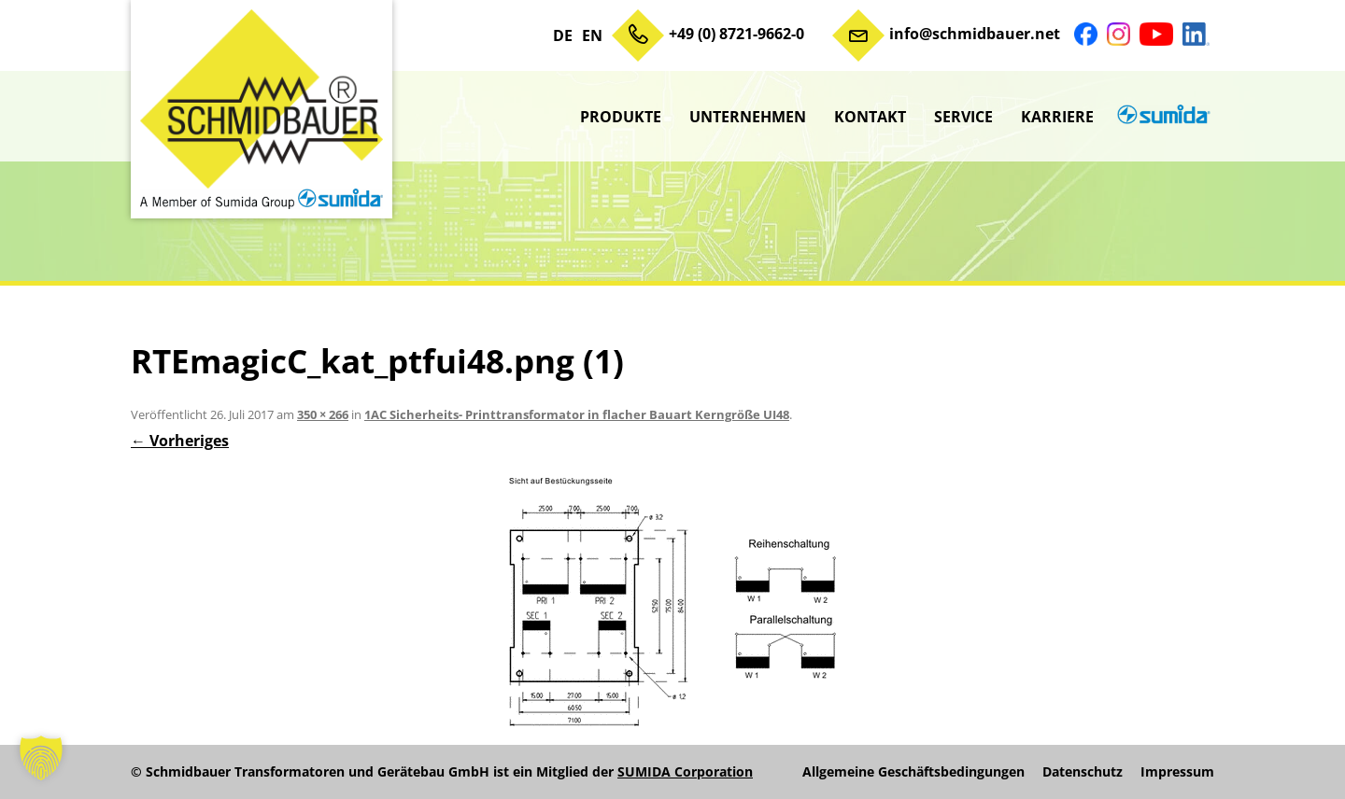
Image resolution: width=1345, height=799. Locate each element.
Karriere (1057, 116)
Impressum (1177, 771)
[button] (41, 758)
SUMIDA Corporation (685, 771)
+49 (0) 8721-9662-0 (736, 33)
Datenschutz (1082, 771)
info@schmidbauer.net (974, 33)
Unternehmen (747, 116)
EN (592, 35)
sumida (1161, 116)
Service (963, 116)
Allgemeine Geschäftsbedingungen (913, 771)
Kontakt (870, 116)
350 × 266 (322, 414)
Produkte (620, 116)
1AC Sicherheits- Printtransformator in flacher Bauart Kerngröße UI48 (576, 414)
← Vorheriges (180, 440)
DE (563, 35)
